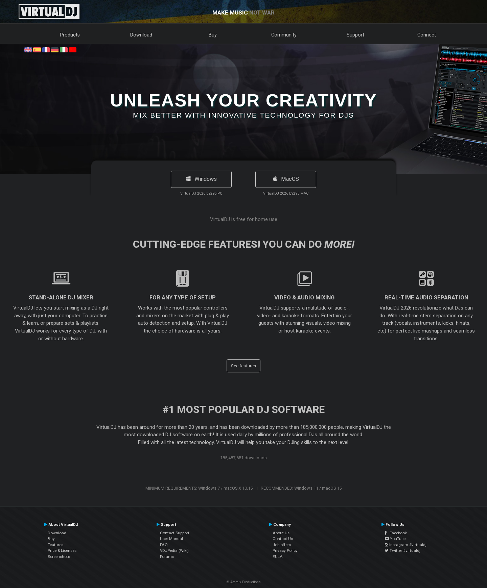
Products (70, 35)
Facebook (396, 533)
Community (284, 35)
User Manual (171, 538)
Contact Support (174, 533)
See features (243, 365)
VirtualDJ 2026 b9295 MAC (285, 193)
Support (355, 35)
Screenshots (59, 556)
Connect (426, 35)
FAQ (164, 544)
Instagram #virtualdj (405, 544)
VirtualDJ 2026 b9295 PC (201, 193)
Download (141, 35)
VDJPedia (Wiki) (174, 550)
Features (55, 544)
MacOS (286, 179)
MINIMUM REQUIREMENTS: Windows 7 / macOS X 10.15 (199, 488)
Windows (201, 179)
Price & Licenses (62, 550)
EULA (278, 556)
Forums (167, 556)
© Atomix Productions (244, 582)
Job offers (282, 544)
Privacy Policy (285, 550)
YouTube (395, 538)
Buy (213, 35)
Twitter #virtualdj (402, 550)
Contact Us (283, 538)
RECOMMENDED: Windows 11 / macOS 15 (301, 488)
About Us (281, 533)
